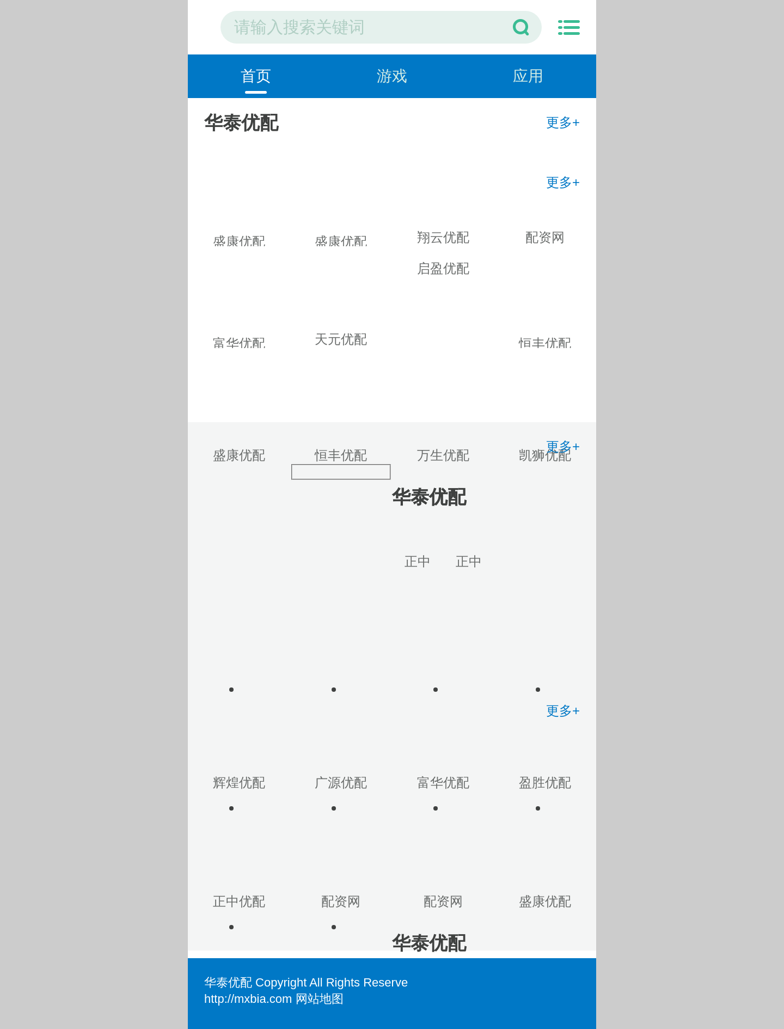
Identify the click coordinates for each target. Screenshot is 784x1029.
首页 (256, 76)
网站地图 (320, 999)
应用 (528, 76)
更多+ (563, 122)
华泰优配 (228, 982)
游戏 (392, 76)
